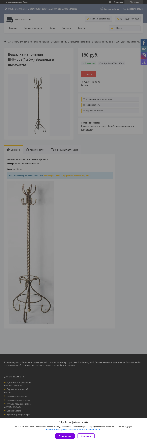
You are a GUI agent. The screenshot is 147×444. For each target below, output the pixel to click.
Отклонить (86, 436)
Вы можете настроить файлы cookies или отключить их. (72, 429)
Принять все (65, 436)
